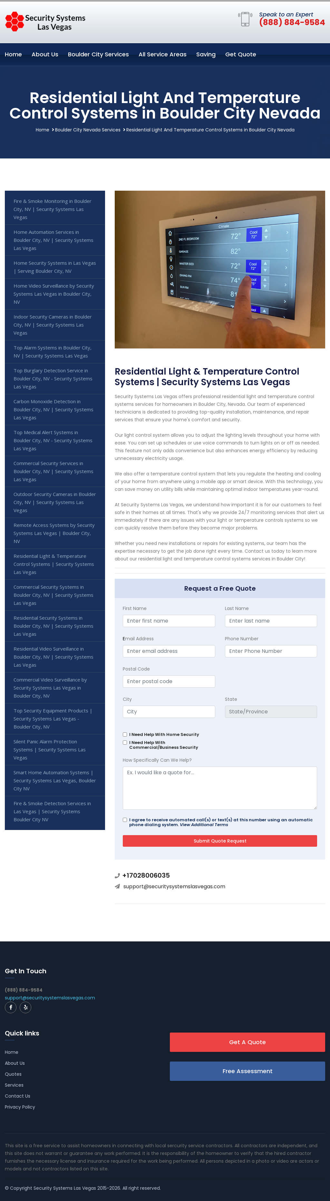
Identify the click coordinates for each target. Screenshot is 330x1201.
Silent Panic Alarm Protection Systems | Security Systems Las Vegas (50, 749)
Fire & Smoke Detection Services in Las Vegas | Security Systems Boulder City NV (52, 811)
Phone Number (241, 638)
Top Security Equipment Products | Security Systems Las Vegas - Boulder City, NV (53, 718)
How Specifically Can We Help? (157, 760)
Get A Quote (247, 1042)
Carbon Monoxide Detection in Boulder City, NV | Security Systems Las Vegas (53, 409)
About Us (45, 54)
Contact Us (17, 1096)
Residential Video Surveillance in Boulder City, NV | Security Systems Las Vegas (53, 656)
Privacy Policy (20, 1107)
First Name (135, 608)
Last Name (237, 608)
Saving (206, 54)
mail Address (138, 638)
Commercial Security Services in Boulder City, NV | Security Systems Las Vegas (53, 471)
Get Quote (240, 54)
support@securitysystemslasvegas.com (174, 886)
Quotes (13, 1074)
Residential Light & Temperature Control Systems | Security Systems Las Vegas (54, 564)
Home (13, 54)
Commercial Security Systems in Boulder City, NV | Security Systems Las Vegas (53, 595)
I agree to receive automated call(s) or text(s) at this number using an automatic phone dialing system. (221, 822)
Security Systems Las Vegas (65, 1188)
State (231, 699)
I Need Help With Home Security (164, 734)
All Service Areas (163, 54)
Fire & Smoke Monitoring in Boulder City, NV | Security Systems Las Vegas (53, 209)
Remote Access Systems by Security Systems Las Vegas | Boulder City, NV (54, 533)
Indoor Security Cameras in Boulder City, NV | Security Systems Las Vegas (53, 324)
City (127, 699)
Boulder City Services (98, 54)
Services (14, 1085)
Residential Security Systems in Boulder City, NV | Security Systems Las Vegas (53, 626)
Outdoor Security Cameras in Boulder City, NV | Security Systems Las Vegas (55, 502)
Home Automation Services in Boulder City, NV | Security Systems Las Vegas (53, 240)
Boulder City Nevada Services (88, 130)
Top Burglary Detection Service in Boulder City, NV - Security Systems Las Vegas (53, 378)
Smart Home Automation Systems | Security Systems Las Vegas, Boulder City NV (55, 780)
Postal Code (136, 669)
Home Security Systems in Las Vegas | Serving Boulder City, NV (55, 267)
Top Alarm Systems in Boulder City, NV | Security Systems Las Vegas (53, 351)
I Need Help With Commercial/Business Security (163, 745)
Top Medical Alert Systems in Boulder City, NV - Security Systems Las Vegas (53, 440)
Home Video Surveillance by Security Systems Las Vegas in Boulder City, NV (54, 293)
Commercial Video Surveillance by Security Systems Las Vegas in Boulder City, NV (50, 687)
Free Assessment (248, 1071)
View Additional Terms (204, 825)
